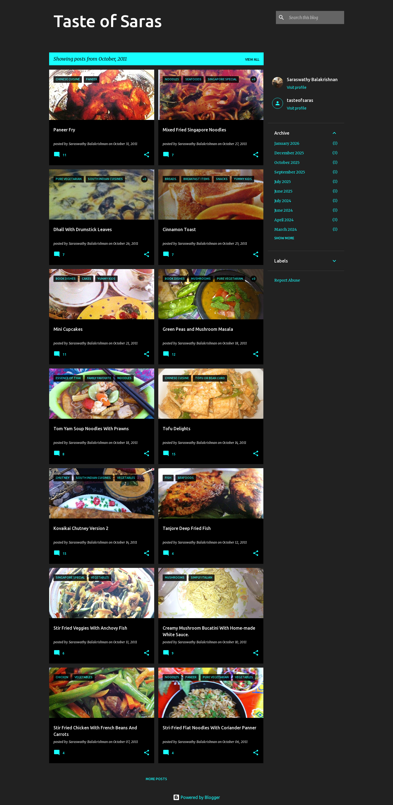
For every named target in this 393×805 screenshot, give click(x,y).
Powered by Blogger (196, 797)
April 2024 (284, 219)
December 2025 (289, 153)
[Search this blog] (315, 17)
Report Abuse (287, 280)
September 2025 (289, 172)
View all (252, 59)
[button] (146, 155)
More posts (156, 779)
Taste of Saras (107, 20)
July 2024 (282, 200)
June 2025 (283, 191)
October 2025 (287, 162)
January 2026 (286, 143)
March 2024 (285, 229)
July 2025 (282, 181)
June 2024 (283, 210)
